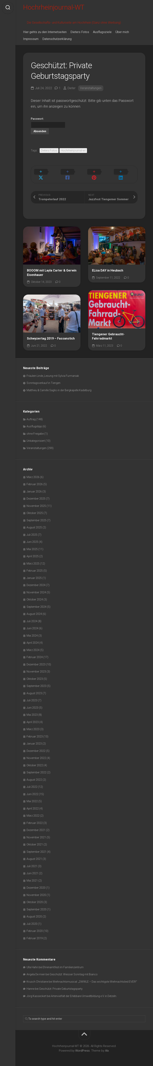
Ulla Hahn (32, 963)
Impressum (30, 40)
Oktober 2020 (35, 897)
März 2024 (33, 645)
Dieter (71, 89)
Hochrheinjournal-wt (73, 151)
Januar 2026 (34, 487)
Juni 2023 (32, 703)
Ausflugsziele (102, 33)
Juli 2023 (32, 696)
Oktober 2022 (35, 761)
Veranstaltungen (91, 89)
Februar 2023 (35, 732)
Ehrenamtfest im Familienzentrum (63, 963)
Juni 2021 (32, 869)
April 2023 (33, 717)
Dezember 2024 (36, 580)
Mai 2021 (32, 876)
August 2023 (34, 689)
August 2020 (34, 912)
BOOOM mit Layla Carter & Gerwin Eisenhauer (51, 268)
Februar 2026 (35, 480)
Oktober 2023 (35, 674)
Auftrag (31, 415)
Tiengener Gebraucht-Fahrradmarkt (108, 332)
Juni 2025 (32, 537)
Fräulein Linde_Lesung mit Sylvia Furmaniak (53, 371)
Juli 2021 (32, 861)
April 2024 (33, 638)
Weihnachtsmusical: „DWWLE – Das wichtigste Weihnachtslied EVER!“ (95, 977)
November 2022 (36, 753)
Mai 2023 (32, 710)
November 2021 (36, 833)
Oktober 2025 (35, 508)
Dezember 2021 (36, 825)
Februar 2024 (35, 652)
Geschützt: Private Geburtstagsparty (61, 984)
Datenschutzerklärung (57, 40)
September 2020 (36, 905)
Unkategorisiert (36, 436)
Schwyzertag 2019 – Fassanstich (51, 334)
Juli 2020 (32, 919)
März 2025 (33, 559)
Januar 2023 (34, 739)
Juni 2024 (32, 624)
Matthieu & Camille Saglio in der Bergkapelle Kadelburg (59, 386)
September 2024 (36, 602)
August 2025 (34, 523)
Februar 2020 (35, 926)
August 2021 (34, 854)
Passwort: (48, 123)
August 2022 (34, 775)
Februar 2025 (35, 566)
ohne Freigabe (35, 429)
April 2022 (33, 804)
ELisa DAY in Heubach (107, 266)
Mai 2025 (32, 544)
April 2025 (33, 552)
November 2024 (36, 588)
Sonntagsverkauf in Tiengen (43, 378)
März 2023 (33, 724)
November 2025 (36, 501)
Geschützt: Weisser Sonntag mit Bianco (74, 970)
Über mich (122, 33)
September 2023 (36, 681)
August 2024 (34, 609)
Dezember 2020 (36, 883)
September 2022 (36, 768)
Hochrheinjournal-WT (54, 8)
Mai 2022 (32, 797)
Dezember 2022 (36, 746)
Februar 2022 (35, 818)
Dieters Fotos (79, 33)
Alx (107, 1046)
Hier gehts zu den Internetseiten (45, 33)
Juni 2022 (32, 789)
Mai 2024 (32, 631)
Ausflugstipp (34, 422)
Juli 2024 (32, 617)
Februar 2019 (35, 934)
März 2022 (33, 811)
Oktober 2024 (35, 595)
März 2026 (33, 472)
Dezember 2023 (36, 660)
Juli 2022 (32, 782)
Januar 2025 (34, 573)
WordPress (82, 1046)
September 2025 (36, 516)
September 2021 (36, 847)
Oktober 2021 (35, 840)
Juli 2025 (32, 530)
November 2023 (36, 667)
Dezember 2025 (36, 494)
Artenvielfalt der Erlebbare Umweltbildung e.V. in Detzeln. (84, 991)
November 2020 (36, 890)
